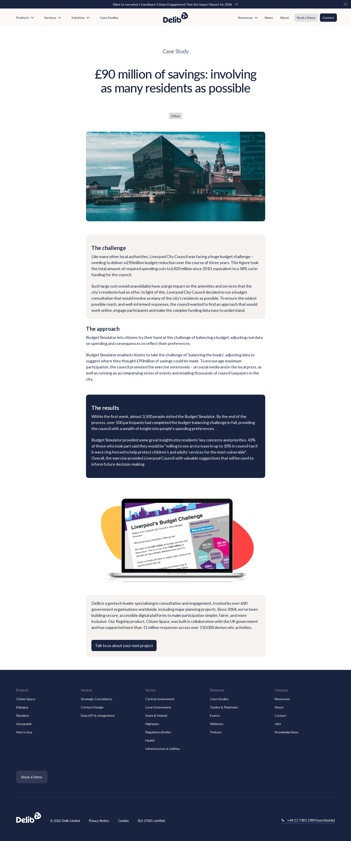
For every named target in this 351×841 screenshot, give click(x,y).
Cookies (123, 821)
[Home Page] (175, 17)
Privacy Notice (99, 821)
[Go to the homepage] (28, 817)
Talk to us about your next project (124, 645)
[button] (345, 4)
